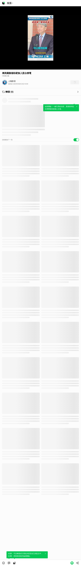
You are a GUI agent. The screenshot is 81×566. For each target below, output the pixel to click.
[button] (3, 562)
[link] (9, 562)
